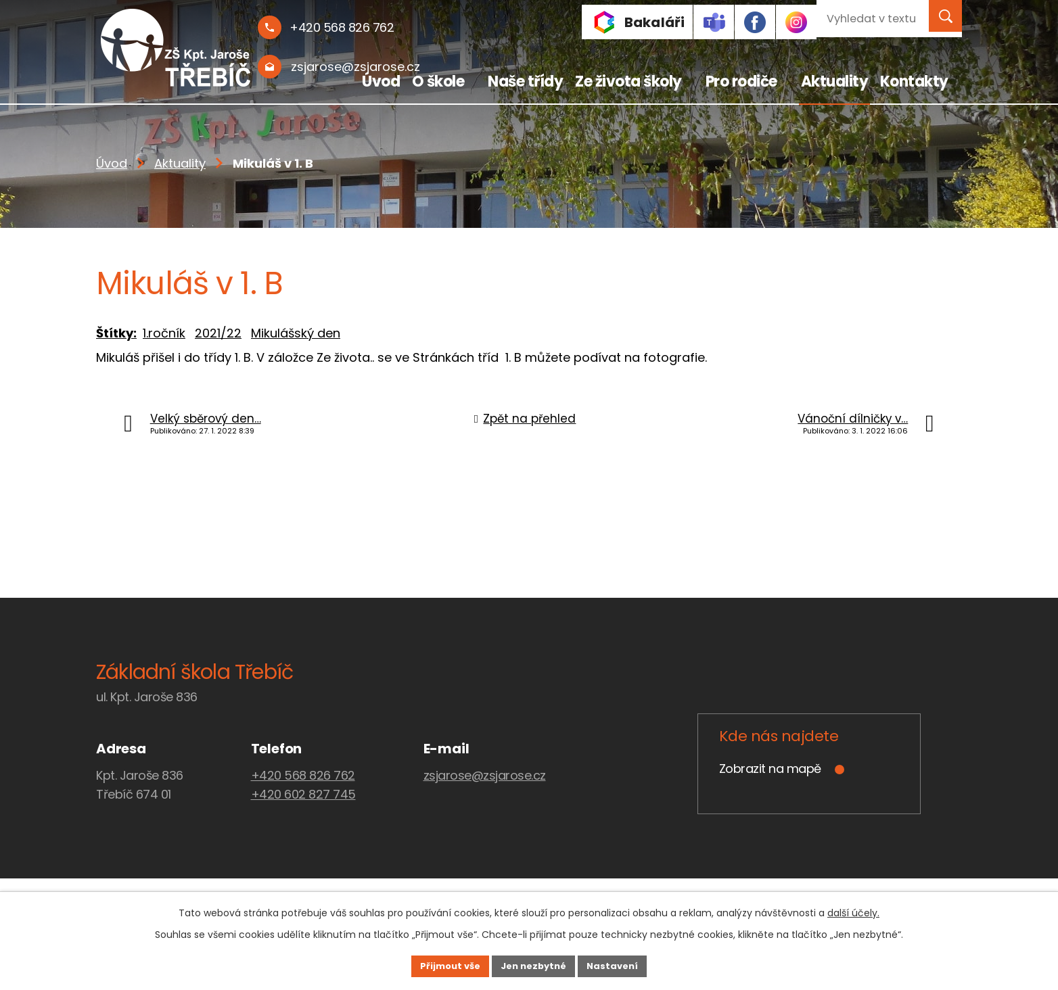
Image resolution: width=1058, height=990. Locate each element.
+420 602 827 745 (303, 794)
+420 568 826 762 (303, 775)
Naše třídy (525, 81)
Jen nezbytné (534, 965)
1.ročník (164, 333)
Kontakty (914, 81)
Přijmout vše (435, 965)
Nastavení (628, 965)
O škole (438, 81)
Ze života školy (628, 81)
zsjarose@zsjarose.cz (484, 775)
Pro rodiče (741, 81)
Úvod (381, 81)
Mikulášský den (295, 333)
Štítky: (116, 333)
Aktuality (835, 81)
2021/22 (218, 333)
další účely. (853, 911)
